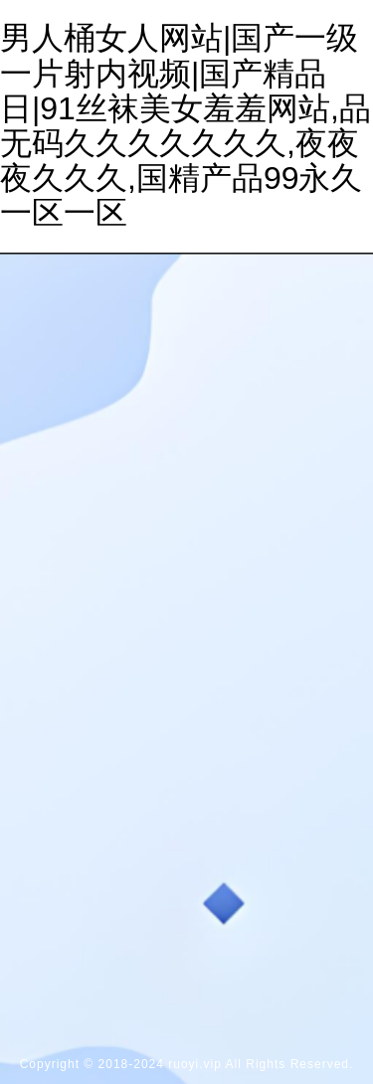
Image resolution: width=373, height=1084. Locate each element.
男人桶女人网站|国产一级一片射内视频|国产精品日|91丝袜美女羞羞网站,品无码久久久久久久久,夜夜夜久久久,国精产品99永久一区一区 (185, 125)
